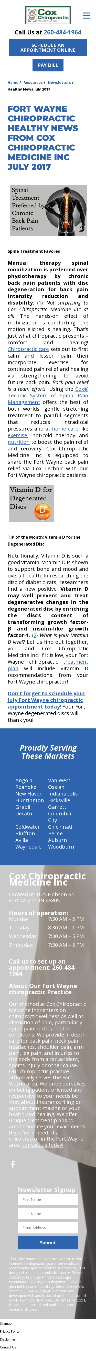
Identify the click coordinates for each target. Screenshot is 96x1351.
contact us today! (42, 1144)
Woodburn (61, 846)
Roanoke (25, 787)
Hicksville (59, 800)
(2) (35, 635)
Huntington (29, 800)
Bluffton (25, 833)
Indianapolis (63, 793)
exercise (17, 435)
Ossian (56, 787)
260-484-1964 (62, 32)
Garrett (57, 806)
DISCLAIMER (31, 1291)
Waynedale (28, 846)
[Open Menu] (87, 15)
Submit (48, 1243)
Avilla (21, 840)
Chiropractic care (28, 349)
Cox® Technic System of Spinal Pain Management (48, 395)
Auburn (57, 840)
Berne (55, 833)
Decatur (25, 813)
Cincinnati (60, 826)
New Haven (29, 793)
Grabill (23, 806)
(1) (40, 302)
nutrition (19, 441)
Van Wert (59, 780)
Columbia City (59, 817)
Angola (23, 780)
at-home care (61, 428)
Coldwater (27, 826)
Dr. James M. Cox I (69, 1300)
